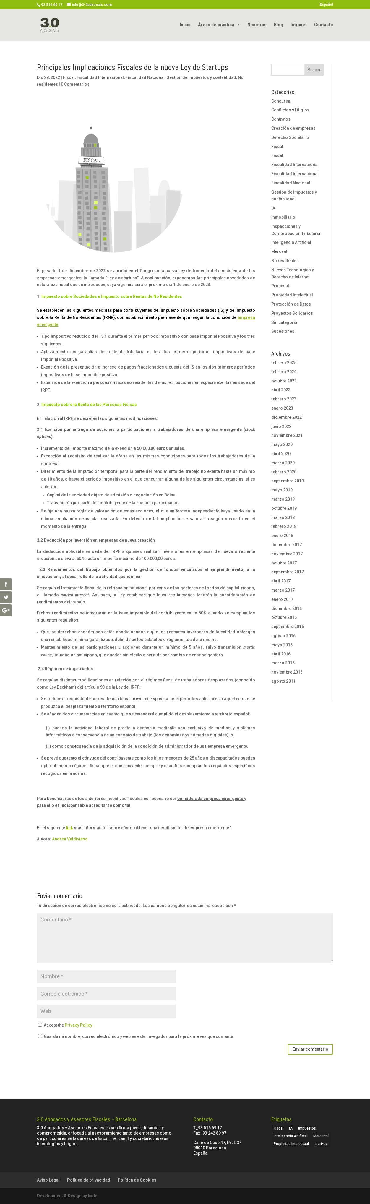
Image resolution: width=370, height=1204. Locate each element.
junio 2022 (281, 426)
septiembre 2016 (287, 626)
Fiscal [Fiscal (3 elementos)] (278, 1128)
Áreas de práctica (216, 25)
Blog (278, 25)
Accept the (65, 1025)
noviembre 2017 (287, 553)
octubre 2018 (284, 508)
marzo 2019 (283, 499)
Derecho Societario (290, 137)
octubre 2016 (284, 617)
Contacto (323, 25)
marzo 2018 (283, 517)
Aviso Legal (48, 1180)
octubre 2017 (284, 563)
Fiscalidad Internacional (100, 77)
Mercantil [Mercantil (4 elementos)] (321, 1136)
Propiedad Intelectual (292, 295)
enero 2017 (282, 599)
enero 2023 (282, 408)
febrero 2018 (283, 526)
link (69, 827)
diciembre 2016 (286, 608)
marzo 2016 (283, 663)
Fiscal (69, 77)
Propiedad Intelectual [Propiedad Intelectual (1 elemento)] (291, 1144)
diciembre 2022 (286, 417)
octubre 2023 (284, 381)
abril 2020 (281, 453)
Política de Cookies (137, 1180)
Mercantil (280, 251)
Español (326, 5)
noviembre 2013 (287, 672)
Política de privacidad (88, 1180)
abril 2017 (281, 581)
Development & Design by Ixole (67, 1195)
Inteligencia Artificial (291, 242)
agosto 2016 (283, 635)
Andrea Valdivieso (70, 839)
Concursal (281, 101)
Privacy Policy (78, 1025)
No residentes (285, 260)
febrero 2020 (283, 472)
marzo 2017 (283, 590)
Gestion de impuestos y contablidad (201, 77)
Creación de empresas (293, 128)
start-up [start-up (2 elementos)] (321, 1144)
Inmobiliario (283, 217)
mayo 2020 (282, 444)
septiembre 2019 (287, 480)
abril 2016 (281, 654)
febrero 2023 (283, 399)
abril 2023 (281, 389)
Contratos (281, 119)
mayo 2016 (282, 644)
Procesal (280, 285)
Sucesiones (282, 331)
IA (273, 208)
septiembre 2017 (287, 571)
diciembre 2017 (286, 544)
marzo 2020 (283, 462)
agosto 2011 (283, 681)
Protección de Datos (291, 304)
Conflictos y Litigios (290, 110)
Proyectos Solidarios (292, 313)
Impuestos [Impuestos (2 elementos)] (307, 1128)
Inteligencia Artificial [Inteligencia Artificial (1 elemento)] (291, 1136)
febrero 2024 (283, 371)
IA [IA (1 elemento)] (291, 1128)
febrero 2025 (283, 362)
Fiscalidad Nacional (145, 77)
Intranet (299, 25)
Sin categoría (284, 322)
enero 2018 (282, 535)
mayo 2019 (282, 490)
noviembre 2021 (287, 435)
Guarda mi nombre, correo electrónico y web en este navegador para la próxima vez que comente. (139, 1036)
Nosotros (257, 25)
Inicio (185, 25)
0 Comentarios (75, 84)
